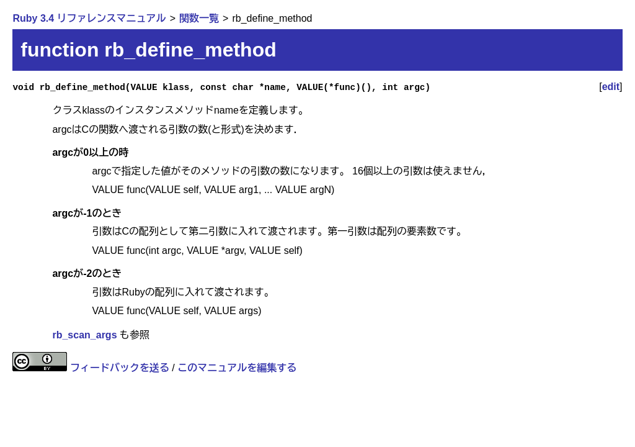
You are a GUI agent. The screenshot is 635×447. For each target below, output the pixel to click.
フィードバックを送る (119, 368)
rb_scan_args (84, 335)
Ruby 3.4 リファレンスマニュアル (89, 18)
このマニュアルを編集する (236, 368)
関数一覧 (199, 18)
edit (610, 86)
